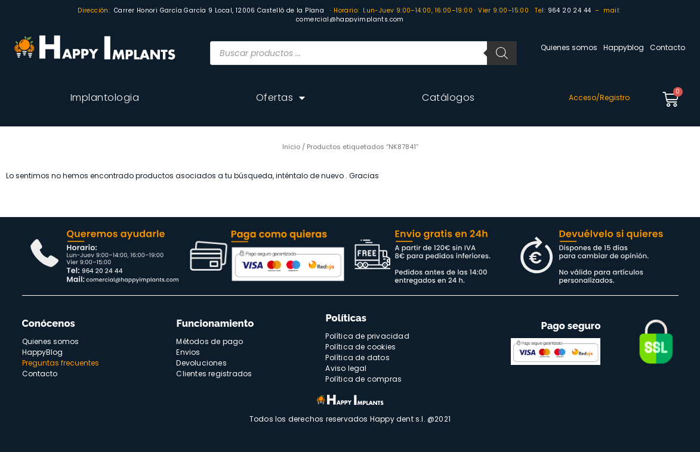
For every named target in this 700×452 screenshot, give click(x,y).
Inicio (291, 146)
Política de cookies (360, 347)
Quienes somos (569, 47)
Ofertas (281, 98)
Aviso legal (345, 368)
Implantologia (105, 97)
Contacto (667, 47)
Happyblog (623, 47)
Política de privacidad (367, 336)
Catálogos (448, 97)
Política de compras (363, 379)
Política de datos (357, 357)
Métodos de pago (209, 341)
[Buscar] (502, 53)
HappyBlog (42, 352)
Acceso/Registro (599, 97)
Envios (188, 352)
